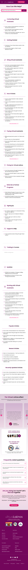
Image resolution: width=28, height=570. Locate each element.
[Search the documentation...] (11, 10)
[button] (1, 415)
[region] (14, 415)
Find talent (4, 542)
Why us (3, 530)
